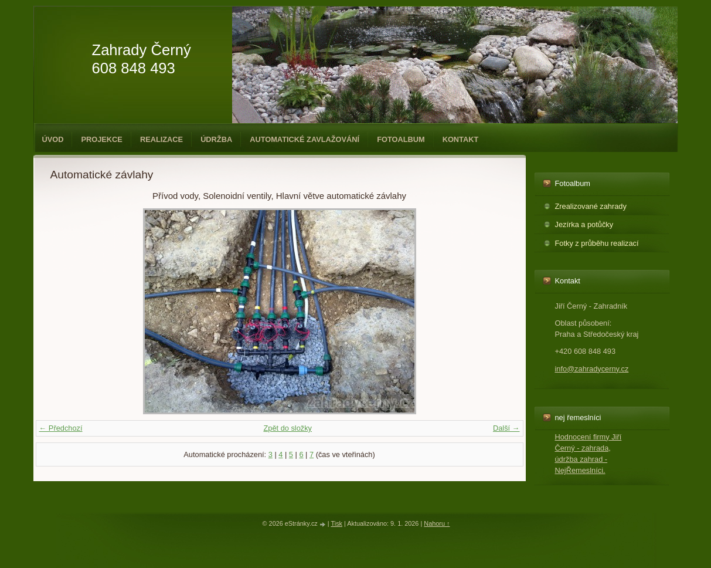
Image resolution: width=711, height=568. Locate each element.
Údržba (216, 139)
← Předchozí (61, 428)
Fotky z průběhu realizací (597, 243)
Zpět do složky (287, 428)
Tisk (336, 523)
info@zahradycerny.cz (592, 368)
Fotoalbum (401, 139)
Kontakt (461, 139)
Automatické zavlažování (304, 139)
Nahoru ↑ (437, 523)
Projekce (101, 139)
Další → (506, 428)
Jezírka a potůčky (584, 224)
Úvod (53, 139)
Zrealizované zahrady (591, 206)
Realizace (161, 139)
